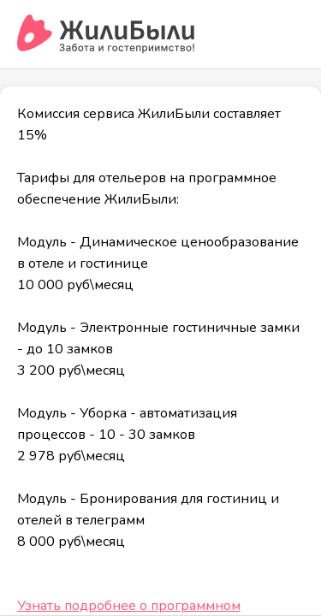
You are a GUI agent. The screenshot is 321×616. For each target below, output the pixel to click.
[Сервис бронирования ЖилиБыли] (106, 34)
